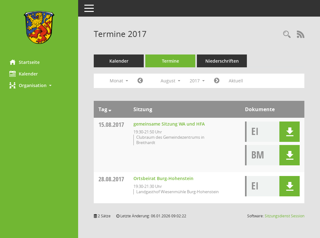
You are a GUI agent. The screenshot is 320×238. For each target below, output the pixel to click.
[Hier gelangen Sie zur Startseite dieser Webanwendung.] (39, 27)
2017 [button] (197, 81)
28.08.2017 (111, 179)
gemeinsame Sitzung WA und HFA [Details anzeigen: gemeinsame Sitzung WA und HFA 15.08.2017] (169, 124)
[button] (39, 85)
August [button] (170, 81)
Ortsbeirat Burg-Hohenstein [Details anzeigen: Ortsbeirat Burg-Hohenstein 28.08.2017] (163, 178)
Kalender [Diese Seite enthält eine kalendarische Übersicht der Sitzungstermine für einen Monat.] (23, 73)
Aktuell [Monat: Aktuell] (236, 81)
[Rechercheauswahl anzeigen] (287, 34)
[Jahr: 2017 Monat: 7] (140, 80)
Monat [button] (119, 81)
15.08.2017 (111, 124)
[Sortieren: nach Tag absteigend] (109, 109)
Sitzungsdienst (284, 216)
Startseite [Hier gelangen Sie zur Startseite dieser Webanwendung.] (24, 62)
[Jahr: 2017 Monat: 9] (216, 80)
